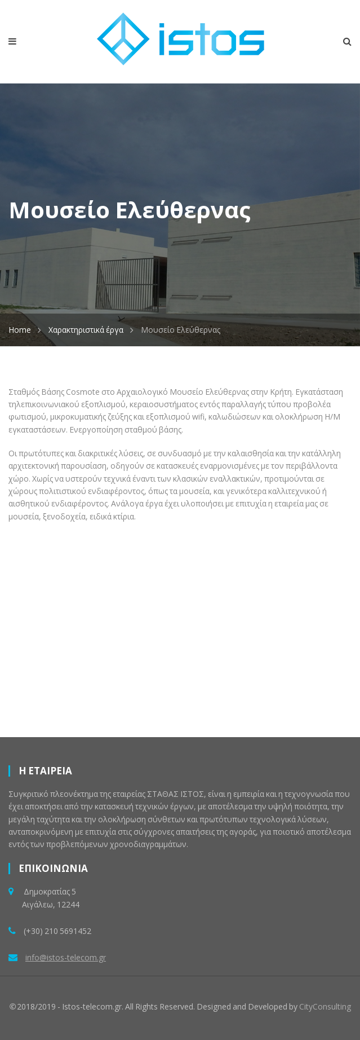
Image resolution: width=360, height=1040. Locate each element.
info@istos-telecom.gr (65, 957)
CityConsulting (325, 1006)
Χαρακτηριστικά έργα (85, 329)
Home (19, 329)
